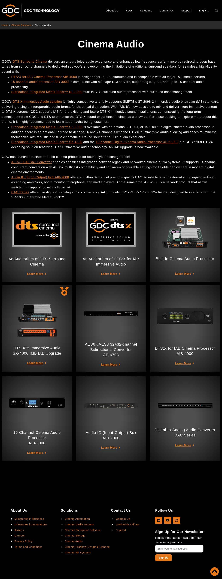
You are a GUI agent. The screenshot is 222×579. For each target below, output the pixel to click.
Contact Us (167, 10)
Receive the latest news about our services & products (178, 540)
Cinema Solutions (22, 25)
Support (186, 10)
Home (5, 25)
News (129, 10)
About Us (112, 10)
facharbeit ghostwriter (90, 121)
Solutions (146, 10)
